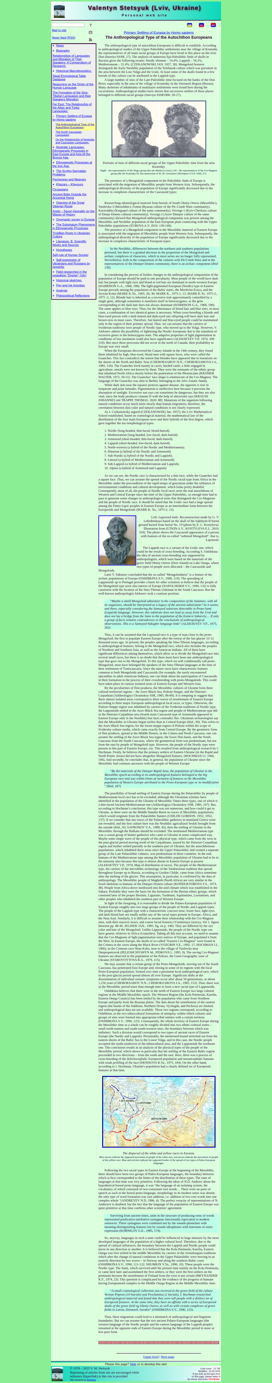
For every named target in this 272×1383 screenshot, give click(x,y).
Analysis (61, 300)
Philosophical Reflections (73, 306)
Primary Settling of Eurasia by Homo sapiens (159, 33)
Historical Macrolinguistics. (74, 72)
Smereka (91, 1380)
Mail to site (59, 30)
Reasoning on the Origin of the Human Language (73, 87)
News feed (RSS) (63, 37)
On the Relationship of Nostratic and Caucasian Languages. (75, 143)
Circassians (60, 194)
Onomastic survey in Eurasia (75, 225)
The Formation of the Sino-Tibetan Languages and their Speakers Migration (72, 98)
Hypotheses (64, 257)
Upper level (150, 1357)
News (60, 46)
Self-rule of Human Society (70, 262)
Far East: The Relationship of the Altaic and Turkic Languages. (72, 109)
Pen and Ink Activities (70, 295)
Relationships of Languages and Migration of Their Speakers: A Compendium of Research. (72, 62)
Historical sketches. (69, 289)
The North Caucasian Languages (69, 136)
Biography (63, 51)
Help (133, 1364)
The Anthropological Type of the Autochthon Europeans (75, 128)
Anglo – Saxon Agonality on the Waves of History (73, 218)
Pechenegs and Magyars (69, 183)
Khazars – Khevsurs (69, 189)
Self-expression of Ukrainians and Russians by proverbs (71, 271)
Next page (167, 1357)
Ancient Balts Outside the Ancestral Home (70, 200)
